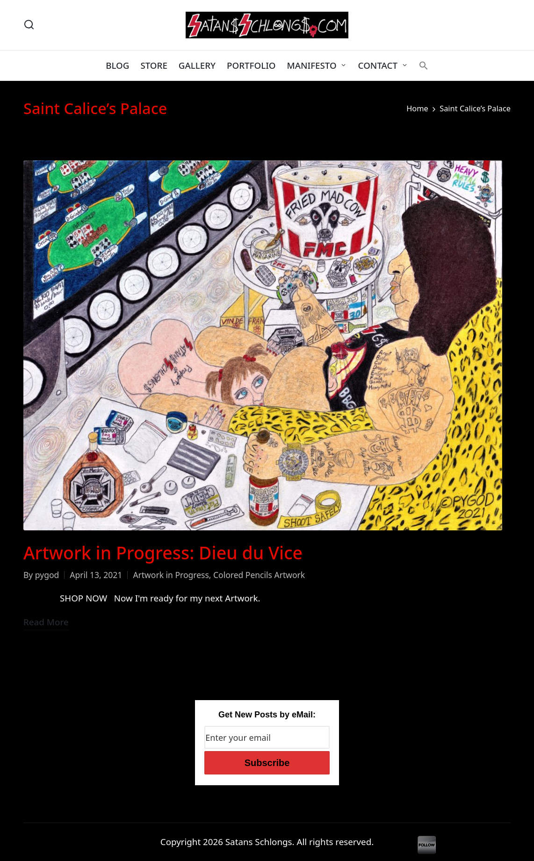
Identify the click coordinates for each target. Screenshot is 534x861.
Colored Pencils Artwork (259, 574)
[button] (423, 65)
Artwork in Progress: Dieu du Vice (163, 552)
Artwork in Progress (171, 574)
